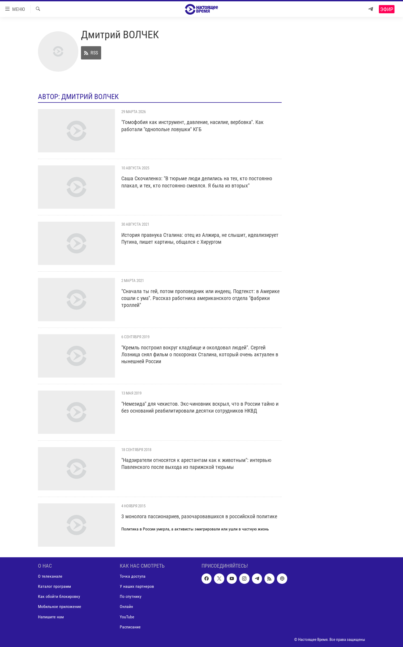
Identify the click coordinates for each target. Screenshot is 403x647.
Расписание (130, 626)
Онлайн (126, 606)
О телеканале (50, 576)
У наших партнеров (137, 586)
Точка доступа (132, 576)
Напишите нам (51, 616)
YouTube (127, 616)
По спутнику (131, 596)
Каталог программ (54, 586)
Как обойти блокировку (59, 596)
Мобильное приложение (59, 606)
